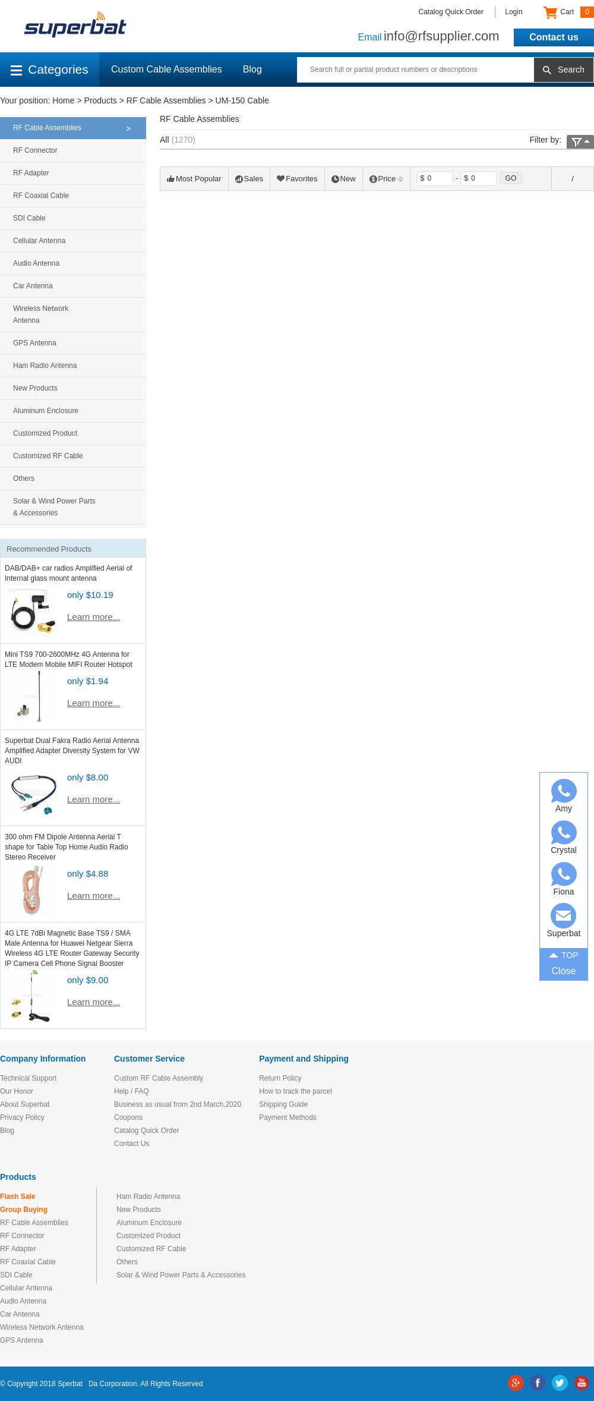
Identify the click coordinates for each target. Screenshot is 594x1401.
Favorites (297, 178)
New (343, 178)
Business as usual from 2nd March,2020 (177, 1104)
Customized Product (45, 433)
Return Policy (280, 1078)
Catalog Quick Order (451, 12)
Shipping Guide (283, 1104)
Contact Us (131, 1143)
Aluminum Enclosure (45, 411)
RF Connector (35, 150)
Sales (249, 178)
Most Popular (194, 178)
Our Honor (16, 1091)
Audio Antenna (36, 263)
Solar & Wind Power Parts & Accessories (54, 507)
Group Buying (24, 1209)
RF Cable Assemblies (166, 100)
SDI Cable (29, 218)
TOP (564, 954)
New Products (35, 388)
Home (63, 100)
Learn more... (93, 617)
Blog (252, 69)
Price (386, 178)
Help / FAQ (131, 1091)
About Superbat (24, 1104)
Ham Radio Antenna (45, 365)
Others (23, 478)
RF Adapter (31, 173)
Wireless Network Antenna (40, 314)
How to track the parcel (295, 1091)
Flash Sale (17, 1196)
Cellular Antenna (39, 241)
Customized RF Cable (48, 456)
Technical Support (28, 1078)
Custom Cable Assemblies (166, 69)
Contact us (554, 37)
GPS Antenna (34, 343)
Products (100, 100)
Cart (569, 12)
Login (513, 12)
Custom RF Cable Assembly (158, 1078)
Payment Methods (288, 1117)
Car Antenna (33, 286)
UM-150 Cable (242, 100)
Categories (50, 69)
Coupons (128, 1117)
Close (564, 971)
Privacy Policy (22, 1117)
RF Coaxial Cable (41, 195)
